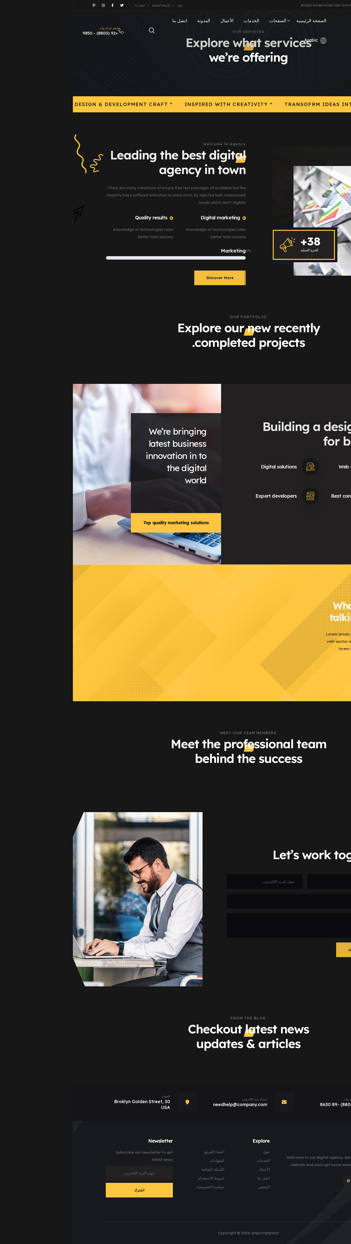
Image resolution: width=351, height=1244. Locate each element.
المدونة (130, 20)
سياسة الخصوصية (137, 1187)
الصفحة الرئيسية (239, 20)
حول (107, 5)
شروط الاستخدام (138, 1178)
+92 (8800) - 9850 (33, 31)
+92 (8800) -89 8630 (269, 1104)
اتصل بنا (67, 5)
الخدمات (178, 20)
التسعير (191, 1187)
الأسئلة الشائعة (88, 5)
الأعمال (154, 20)
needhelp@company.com (307, 5)
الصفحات (204, 20)
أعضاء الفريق (141, 1151)
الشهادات (144, 1160)
